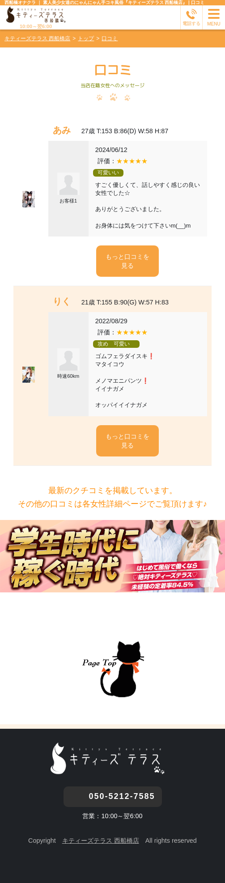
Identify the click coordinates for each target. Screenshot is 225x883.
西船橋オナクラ (20, 2)
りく (62, 301)
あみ (62, 130)
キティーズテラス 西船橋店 (100, 840)
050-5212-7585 (122, 796)
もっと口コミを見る (127, 261)
